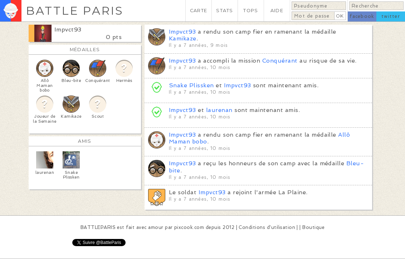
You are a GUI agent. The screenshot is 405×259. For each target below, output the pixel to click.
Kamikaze (182, 38)
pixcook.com (189, 227)
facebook (362, 16)
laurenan (219, 110)
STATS (224, 10)
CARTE (198, 10)
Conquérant (280, 60)
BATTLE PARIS (74, 11)
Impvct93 (68, 29)
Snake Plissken (191, 85)
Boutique (313, 227)
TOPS (250, 10)
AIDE (276, 10)
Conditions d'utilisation (267, 227)
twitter (390, 16)
